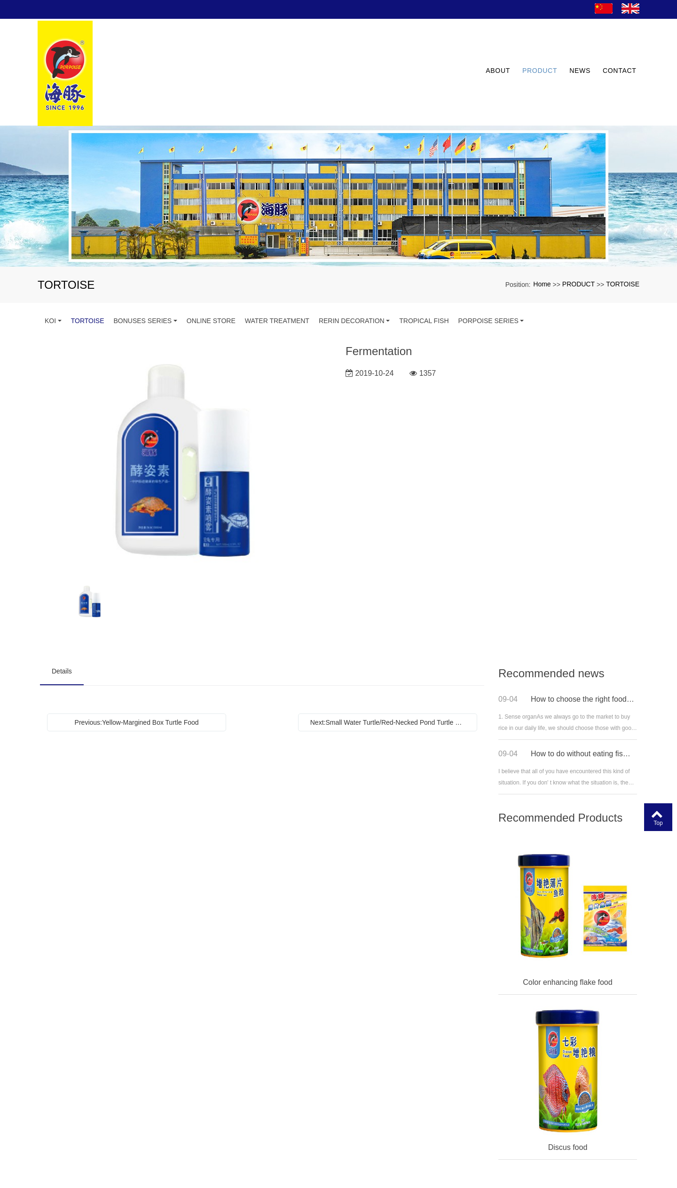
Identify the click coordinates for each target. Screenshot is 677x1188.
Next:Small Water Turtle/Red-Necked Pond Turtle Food (390, 677)
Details (62, 626)
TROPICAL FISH (424, 276)
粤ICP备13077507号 (339, 1180)
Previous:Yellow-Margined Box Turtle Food (137, 677)
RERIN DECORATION (352, 276)
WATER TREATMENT (277, 276)
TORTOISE (622, 239)
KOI (50, 276)
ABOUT (495, 50)
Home (542, 239)
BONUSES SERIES (143, 276)
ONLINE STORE (211, 276)
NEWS (577, 50)
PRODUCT (537, 50)
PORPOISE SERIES (488, 276)
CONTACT (616, 50)
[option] (185, 413)
